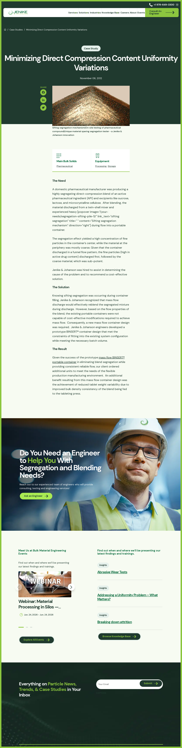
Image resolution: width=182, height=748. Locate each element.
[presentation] (117, 701)
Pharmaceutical (65, 166)
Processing (100, 166)
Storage (112, 166)
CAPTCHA (101, 693)
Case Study (91, 48)
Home (5, 29)
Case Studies (16, 29)
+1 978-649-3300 (161, 5)
